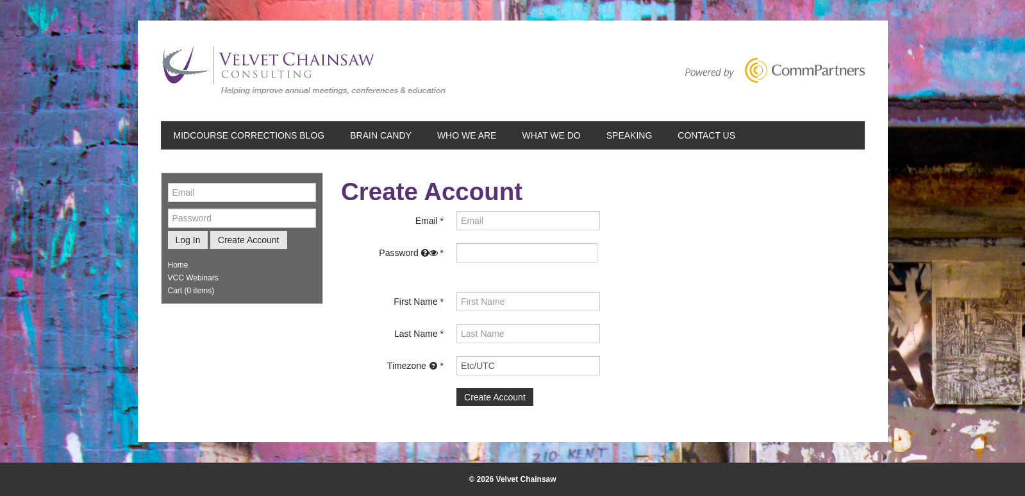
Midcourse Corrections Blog (249, 135)
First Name (415, 301)
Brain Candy (381, 135)
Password (408, 253)
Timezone (412, 366)
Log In (188, 240)
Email (426, 221)
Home (178, 265)
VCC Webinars (193, 277)
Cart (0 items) (191, 290)
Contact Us (706, 135)
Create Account (248, 240)
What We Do (551, 135)
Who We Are (467, 135)
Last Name (416, 334)
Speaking (629, 135)
